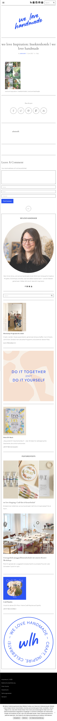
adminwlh (23, 53)
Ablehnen (24, 718)
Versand (3, 697)
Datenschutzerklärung (8, 683)
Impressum (4, 679)
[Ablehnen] (55, 712)
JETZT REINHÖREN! (9, 609)
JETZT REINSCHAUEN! (10, 447)
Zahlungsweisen (6, 693)
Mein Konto (5, 686)
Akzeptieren (17, 718)
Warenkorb (4, 690)
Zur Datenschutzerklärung (36, 718)
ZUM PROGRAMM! (9, 343)
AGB (10, 679)
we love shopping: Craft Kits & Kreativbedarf (19, 502)
